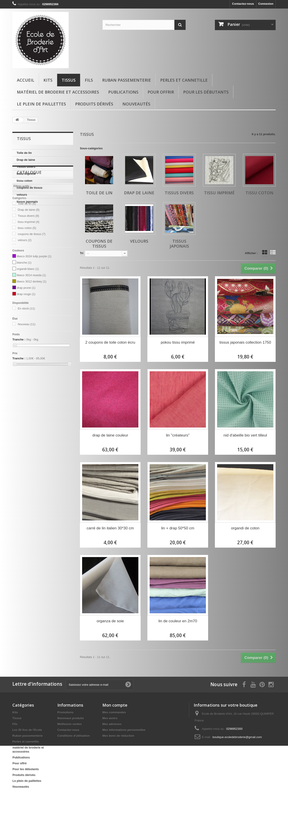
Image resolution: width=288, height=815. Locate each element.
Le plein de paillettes (41, 104)
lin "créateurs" (178, 435)
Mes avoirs (109, 718)
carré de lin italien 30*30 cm (110, 528)
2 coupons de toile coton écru (110, 342)
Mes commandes (114, 712)
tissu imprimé (26, 173)
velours (22, 194)
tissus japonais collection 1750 (245, 342)
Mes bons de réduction (118, 735)
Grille (265, 254)
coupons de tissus (29, 187)
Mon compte (114, 705)
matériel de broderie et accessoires (58, 92)
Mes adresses (112, 724)
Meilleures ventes (69, 724)
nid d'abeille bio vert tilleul (245, 435)
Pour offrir (161, 92)
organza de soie (110, 621)
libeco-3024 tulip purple (34, 303)
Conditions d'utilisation (73, 735)
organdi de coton (245, 528)
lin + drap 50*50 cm (177, 528)
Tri (81, 253)
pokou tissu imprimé (178, 342)
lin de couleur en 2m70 (177, 621)
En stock (26, 355)
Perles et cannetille (184, 80)
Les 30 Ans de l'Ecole (27, 730)
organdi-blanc (28, 315)
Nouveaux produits (70, 718)
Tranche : (18, 386)
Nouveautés (136, 104)
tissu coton (24, 180)
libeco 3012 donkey (32, 328)
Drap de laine (26, 159)
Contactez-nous (243, 3)
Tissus (69, 80)
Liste (273, 254)
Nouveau (27, 370)
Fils (89, 80)
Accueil (25, 80)
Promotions (65, 712)
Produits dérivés (94, 104)
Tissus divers (26, 166)
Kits (47, 80)
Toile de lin (24, 152)
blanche (24, 309)
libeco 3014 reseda (31, 321)
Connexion (265, 3)
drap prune (26, 334)
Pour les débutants (206, 92)
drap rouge (26, 340)
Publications (123, 92)
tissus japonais (27, 201)
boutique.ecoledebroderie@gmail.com (237, 737)
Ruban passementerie (126, 80)
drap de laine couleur (110, 435)
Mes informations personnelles (123, 730)
